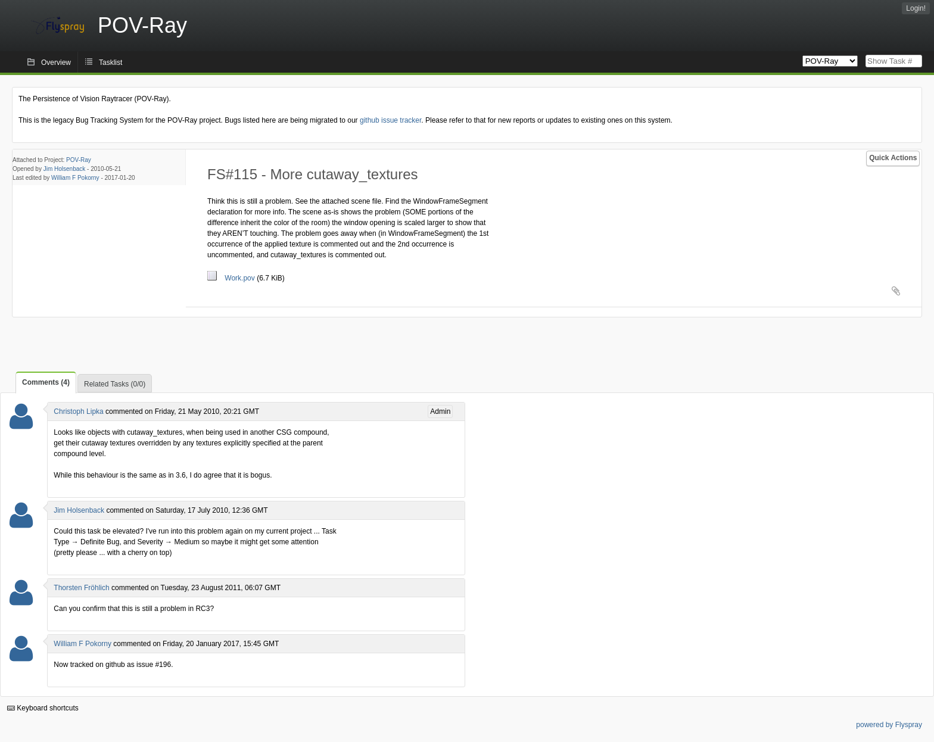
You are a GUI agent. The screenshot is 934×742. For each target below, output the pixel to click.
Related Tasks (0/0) (114, 384)
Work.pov (232, 278)
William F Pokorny (75, 177)
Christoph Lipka (78, 411)
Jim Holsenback (64, 169)
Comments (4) (46, 382)
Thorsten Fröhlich (81, 588)
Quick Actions (893, 158)
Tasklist (110, 62)
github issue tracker (390, 120)
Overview (56, 62)
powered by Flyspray (889, 725)
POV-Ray (78, 160)
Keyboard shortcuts (43, 708)
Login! (916, 8)
